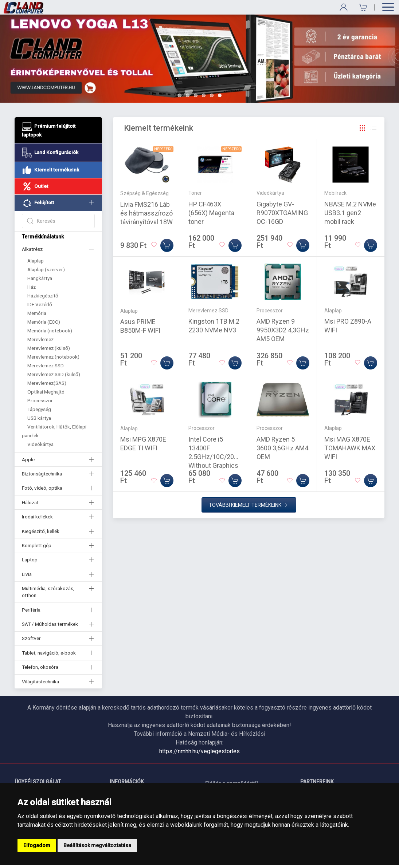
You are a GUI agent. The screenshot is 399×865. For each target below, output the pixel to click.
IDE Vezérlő (39, 304)
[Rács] (362, 128)
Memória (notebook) (49, 330)
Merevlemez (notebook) (53, 357)
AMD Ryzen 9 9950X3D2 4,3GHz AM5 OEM (283, 330)
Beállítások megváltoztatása (97, 845)
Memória (36, 313)
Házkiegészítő (42, 296)
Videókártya (40, 444)
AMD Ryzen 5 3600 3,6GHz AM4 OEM (282, 448)
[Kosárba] (166, 245)
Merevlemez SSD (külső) (53, 374)
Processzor (40, 400)
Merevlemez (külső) (48, 348)
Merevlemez (40, 339)
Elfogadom (36, 845)
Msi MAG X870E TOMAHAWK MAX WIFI (349, 448)
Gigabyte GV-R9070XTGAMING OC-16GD (282, 212)
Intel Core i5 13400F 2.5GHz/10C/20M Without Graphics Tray (213, 456)
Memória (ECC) (43, 322)
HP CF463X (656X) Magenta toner (211, 212)
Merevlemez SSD (45, 365)
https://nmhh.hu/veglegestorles (199, 751)
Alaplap (35, 261)
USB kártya (39, 418)
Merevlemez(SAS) (46, 383)
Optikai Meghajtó (45, 392)
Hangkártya (39, 278)
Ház (31, 287)
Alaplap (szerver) (46, 269)
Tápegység (39, 409)
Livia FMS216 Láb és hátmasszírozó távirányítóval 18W (146, 213)
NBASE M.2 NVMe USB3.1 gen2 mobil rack (350, 212)
